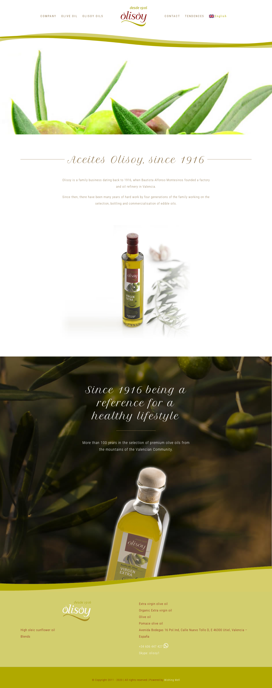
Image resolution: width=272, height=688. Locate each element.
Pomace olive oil (151, 623)
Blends (25, 636)
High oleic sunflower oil (38, 630)
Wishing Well (172, 679)
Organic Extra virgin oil (155, 610)
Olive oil (145, 617)
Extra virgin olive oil (153, 604)
